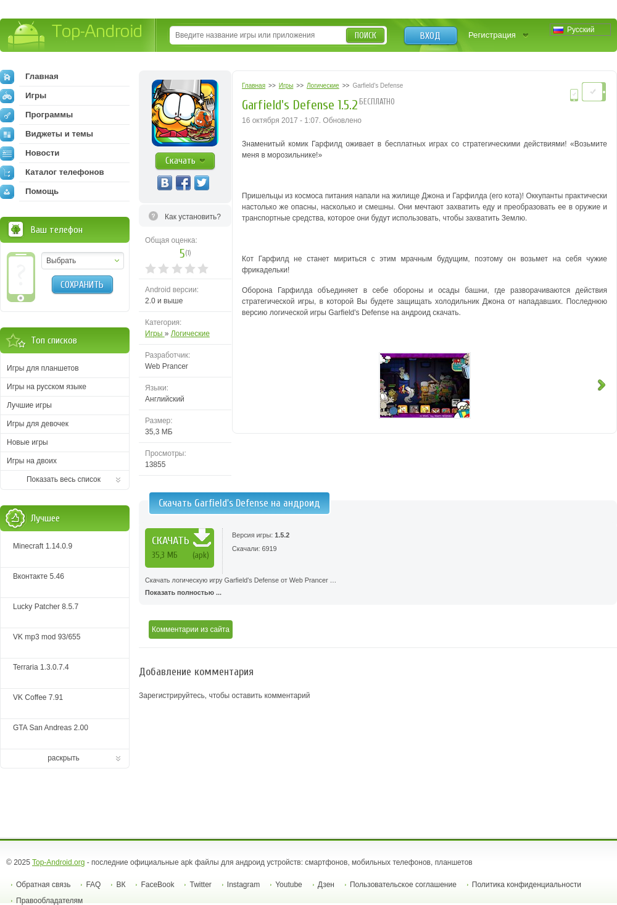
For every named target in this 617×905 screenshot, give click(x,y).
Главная (29, 76)
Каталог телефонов (52, 172)
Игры (155, 333)
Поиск (365, 35)
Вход (430, 35)
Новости (29, 153)
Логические (190, 333)
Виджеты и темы (46, 134)
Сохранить (82, 284)
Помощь (29, 191)
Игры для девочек (37, 423)
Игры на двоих (32, 461)
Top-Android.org (58, 862)
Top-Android (75, 36)
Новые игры (27, 442)
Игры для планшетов (43, 368)
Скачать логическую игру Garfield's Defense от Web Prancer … (378, 587)
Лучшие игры (29, 405)
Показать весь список (64, 479)
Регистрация (492, 35)
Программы (36, 115)
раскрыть (64, 758)
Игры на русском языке (46, 386)
